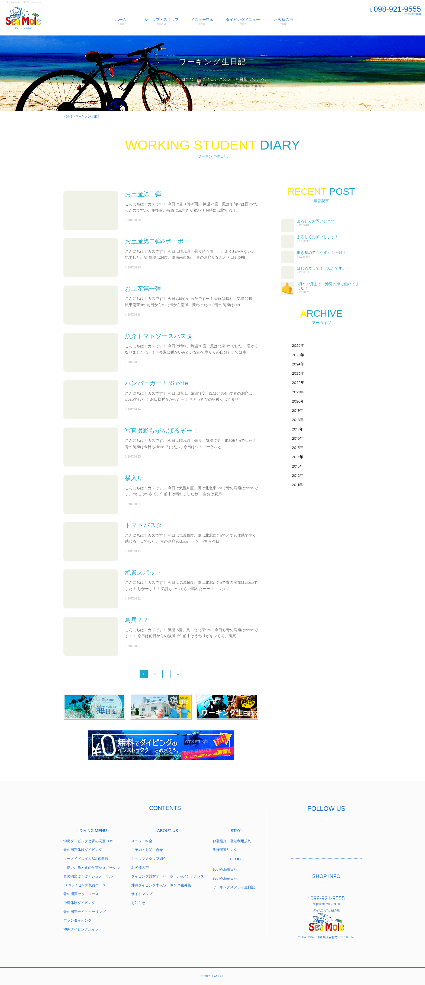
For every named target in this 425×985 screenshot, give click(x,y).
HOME (67, 116)
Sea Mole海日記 (224, 867)
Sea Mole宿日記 (224, 876)
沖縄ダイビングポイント (82, 927)
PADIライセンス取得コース (84, 883)
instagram (334, 835)
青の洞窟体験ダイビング (82, 847)
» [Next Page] (178, 672)
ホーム (121, 21)
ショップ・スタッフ (161, 21)
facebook (302, 835)
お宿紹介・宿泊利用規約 (231, 839)
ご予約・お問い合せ (147, 847)
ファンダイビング (77, 918)
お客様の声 (283, 21)
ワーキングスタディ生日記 (233, 885)
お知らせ (138, 901)
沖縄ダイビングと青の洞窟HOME (89, 839)
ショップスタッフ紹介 (148, 856)
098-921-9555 (395, 9)
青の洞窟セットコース (81, 892)
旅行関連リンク (224, 847)
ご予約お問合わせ (405, 22)
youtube (350, 835)
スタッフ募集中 (375, 22)
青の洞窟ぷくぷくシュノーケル (88, 874)
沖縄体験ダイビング (79, 901)
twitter (318, 835)
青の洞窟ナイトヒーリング (84, 910)
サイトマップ (141, 892)
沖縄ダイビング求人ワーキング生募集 (161, 883)
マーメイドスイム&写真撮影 (85, 856)
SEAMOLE (23, 16)
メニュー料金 (202, 21)
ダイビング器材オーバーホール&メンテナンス (167, 874)
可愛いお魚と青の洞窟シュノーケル (91, 865)
